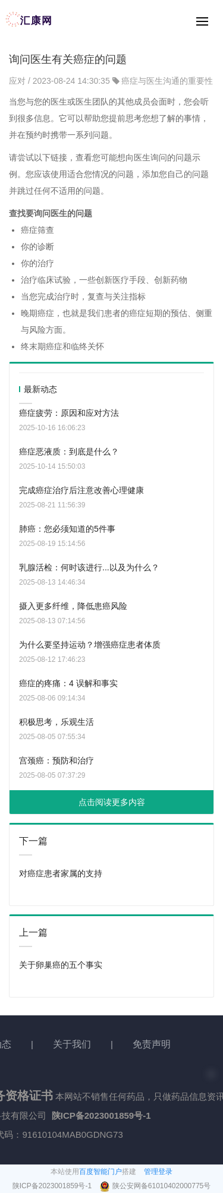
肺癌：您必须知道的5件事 (67, 529)
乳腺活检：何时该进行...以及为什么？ (89, 567)
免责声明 (152, 1044)
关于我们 (72, 1044)
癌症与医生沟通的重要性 (167, 81)
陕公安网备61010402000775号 (161, 1186)
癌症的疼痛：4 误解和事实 (68, 683)
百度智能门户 (100, 1171)
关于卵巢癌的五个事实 (60, 965)
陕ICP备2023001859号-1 (53, 1186)
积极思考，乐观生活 (56, 722)
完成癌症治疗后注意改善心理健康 (81, 490)
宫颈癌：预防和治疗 (56, 760)
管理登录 (158, 1171)
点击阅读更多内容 (111, 802)
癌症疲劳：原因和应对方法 (69, 413)
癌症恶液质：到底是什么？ (69, 451)
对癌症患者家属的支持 (60, 873)
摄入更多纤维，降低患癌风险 (73, 606)
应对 (18, 81)
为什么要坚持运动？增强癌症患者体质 (90, 644)
